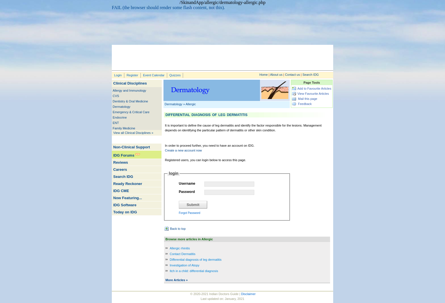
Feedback (305, 104)
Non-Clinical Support (131, 147)
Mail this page (307, 98)
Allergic (191, 104)
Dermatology (121, 106)
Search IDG (311, 74)
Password (187, 192)
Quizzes (175, 75)
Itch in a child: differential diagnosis (194, 271)
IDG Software (125, 205)
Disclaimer (248, 294)
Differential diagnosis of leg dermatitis (196, 259)
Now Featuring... (127, 198)
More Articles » (176, 280)
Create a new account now (183, 150)
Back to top (178, 228)
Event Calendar (154, 75)
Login (118, 75)
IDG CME (121, 191)
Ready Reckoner (127, 184)
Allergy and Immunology (129, 90)
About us (276, 74)
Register (132, 75)
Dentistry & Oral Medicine (130, 101)
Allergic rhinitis (180, 248)
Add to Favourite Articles (314, 88)
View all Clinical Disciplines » (133, 132)
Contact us (292, 74)
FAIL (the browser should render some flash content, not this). (168, 7)
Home (263, 74)
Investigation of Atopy (185, 265)
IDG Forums (123, 155)
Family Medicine (124, 128)
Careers (120, 169)
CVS (116, 96)
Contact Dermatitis (182, 254)
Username (187, 184)
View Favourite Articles (313, 93)
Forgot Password (189, 212)
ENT (116, 123)
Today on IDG (125, 212)
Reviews (120, 162)
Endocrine (120, 117)
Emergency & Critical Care (131, 112)
